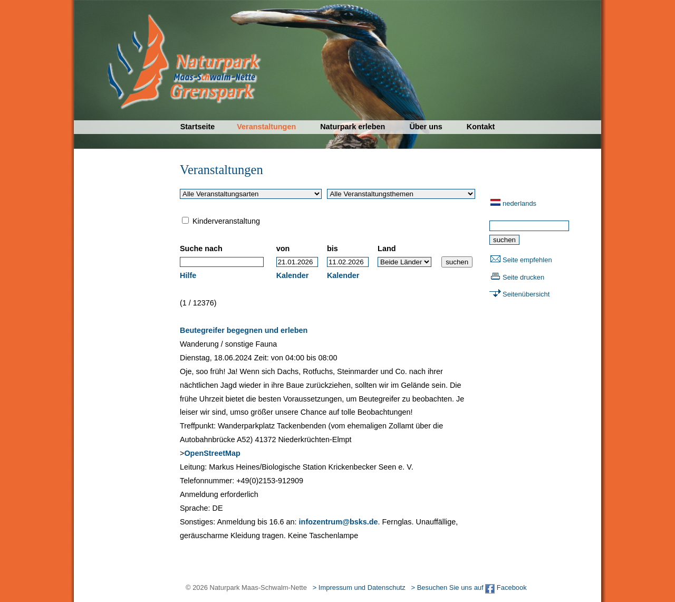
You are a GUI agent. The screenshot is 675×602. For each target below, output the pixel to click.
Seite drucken (523, 277)
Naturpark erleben (352, 126)
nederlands (519, 203)
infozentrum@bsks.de (338, 522)
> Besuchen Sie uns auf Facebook (468, 587)
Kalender (292, 275)
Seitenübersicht (526, 294)
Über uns (425, 126)
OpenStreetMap (212, 453)
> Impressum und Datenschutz (359, 587)
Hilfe (188, 275)
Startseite (197, 126)
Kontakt (481, 126)
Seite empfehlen (527, 260)
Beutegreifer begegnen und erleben (243, 330)
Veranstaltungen (266, 126)
